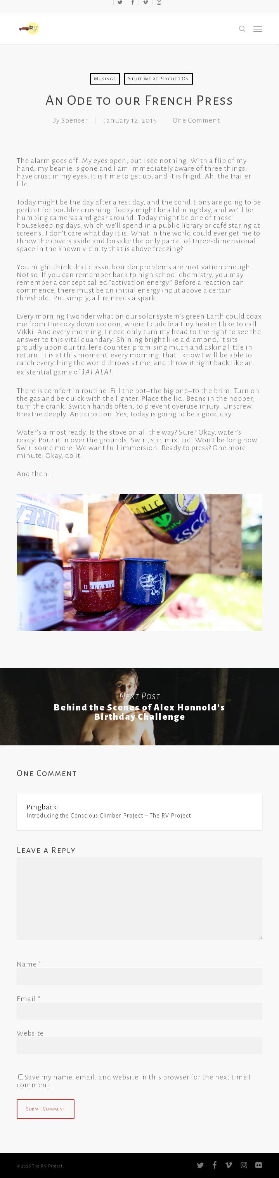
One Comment (196, 120)
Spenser (73, 120)
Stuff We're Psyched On (158, 78)
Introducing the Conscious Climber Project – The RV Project (108, 815)
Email (29, 999)
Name (29, 964)
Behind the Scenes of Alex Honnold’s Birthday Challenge (139, 706)
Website (30, 1033)
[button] (257, 29)
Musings (105, 78)
